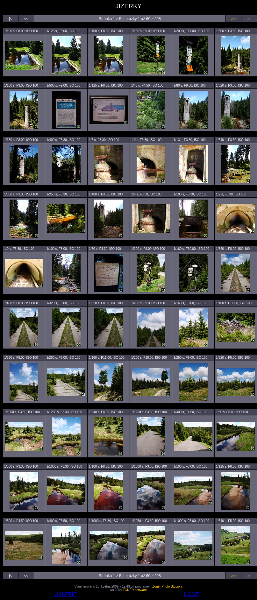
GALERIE (65, 594)
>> (233, 19)
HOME (191, 594)
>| (249, 19)
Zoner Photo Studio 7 (167, 586)
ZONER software (135, 590)
